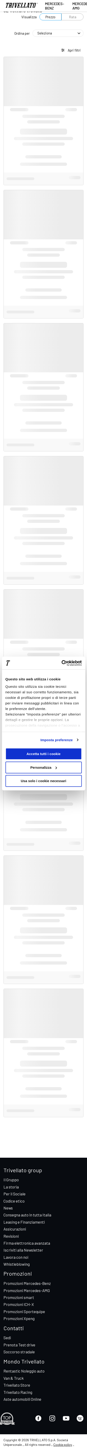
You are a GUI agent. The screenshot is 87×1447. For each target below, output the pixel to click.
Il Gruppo (11, 1179)
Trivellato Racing (17, 1392)
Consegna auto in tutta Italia (27, 1215)
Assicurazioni (14, 1229)
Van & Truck (13, 1378)
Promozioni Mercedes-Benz (27, 1283)
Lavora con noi (15, 1257)
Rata (72, 17)
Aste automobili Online (22, 1399)
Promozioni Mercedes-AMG (26, 1290)
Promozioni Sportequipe (24, 1311)
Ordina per (22, 33)
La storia (11, 1187)
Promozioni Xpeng (19, 1318)
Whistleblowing (16, 1264)
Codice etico (14, 1201)
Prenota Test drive (19, 1344)
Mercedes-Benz (54, 5)
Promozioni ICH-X (18, 1304)
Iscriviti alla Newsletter (23, 1250)
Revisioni (11, 1236)
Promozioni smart (18, 1297)
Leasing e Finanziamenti (24, 1222)
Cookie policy (62, 1445)
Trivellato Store (16, 1385)
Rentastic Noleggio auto (24, 1371)
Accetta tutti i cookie (43, 754)
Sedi (7, 1337)
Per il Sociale (14, 1193)
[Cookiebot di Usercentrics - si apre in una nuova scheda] (62, 663)
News (8, 1208)
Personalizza (43, 767)
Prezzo (50, 17)
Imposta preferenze (56, 740)
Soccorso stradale (19, 1351)
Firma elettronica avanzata (26, 1243)
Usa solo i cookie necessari (43, 781)
